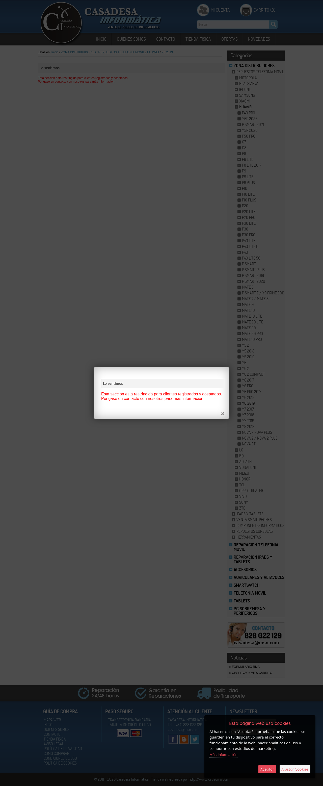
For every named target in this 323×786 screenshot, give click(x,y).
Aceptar (267, 769)
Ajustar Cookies (295, 769)
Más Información (223, 754)
